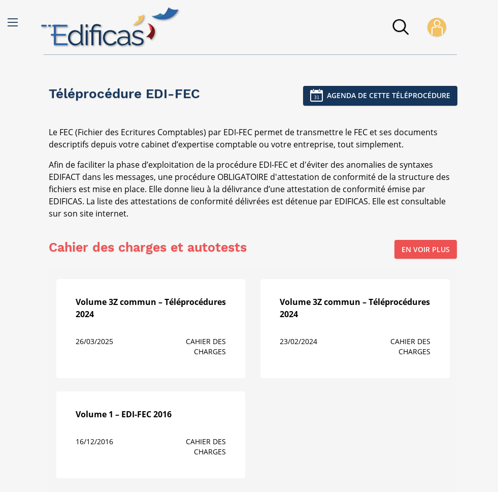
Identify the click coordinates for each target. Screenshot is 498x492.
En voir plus (426, 249)
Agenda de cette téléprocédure (388, 95)
